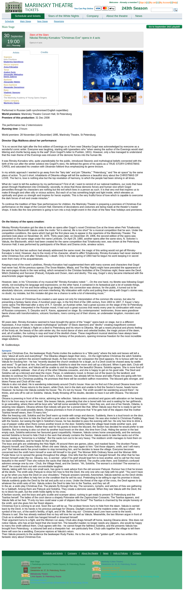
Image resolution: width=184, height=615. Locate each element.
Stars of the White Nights (63, 16)
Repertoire (59, 21)
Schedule (9, 21)
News (138, 16)
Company (93, 16)
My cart (152, 2)
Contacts (137, 553)
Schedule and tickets (28, 16)
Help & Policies (120, 553)
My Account (165, 2)
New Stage (42, 21)
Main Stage (25, 21)
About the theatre (117, 16)
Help (174, 2)
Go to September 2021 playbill (164, 27)
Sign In (143, 2)
